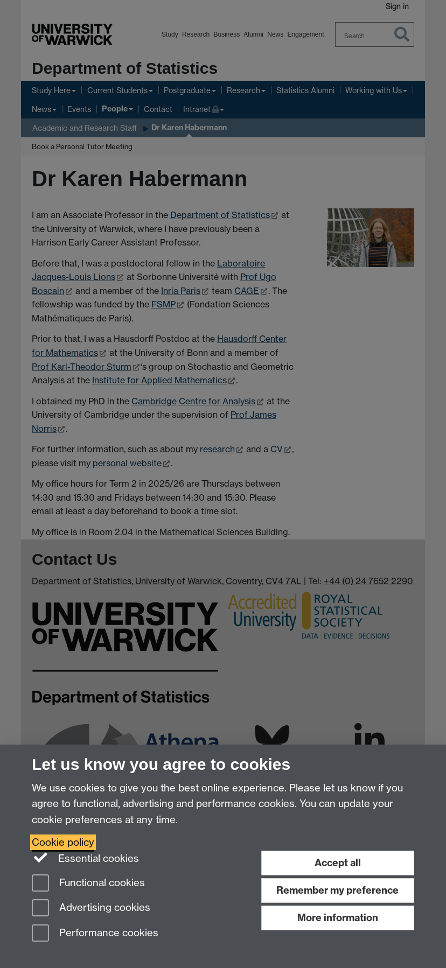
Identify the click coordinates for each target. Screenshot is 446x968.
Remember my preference (337, 890)
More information (337, 917)
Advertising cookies (91, 908)
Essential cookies (85, 858)
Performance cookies (95, 934)
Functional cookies (88, 884)
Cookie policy (63, 842)
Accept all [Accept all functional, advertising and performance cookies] (338, 863)
